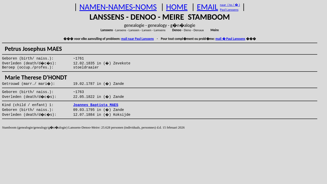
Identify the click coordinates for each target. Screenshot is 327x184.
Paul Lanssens (229, 10)
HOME (177, 7)
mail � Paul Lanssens (230, 39)
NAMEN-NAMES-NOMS (118, 7)
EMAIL (207, 7)
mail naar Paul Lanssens (137, 39)
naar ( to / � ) (230, 5)
